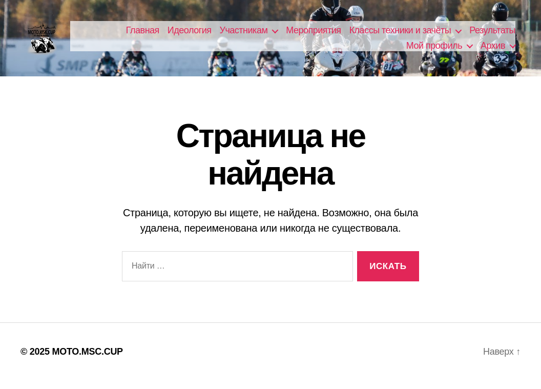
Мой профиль (434, 50)
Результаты (492, 34)
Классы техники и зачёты (400, 34)
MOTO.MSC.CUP (87, 360)
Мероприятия (313, 34)
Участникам (244, 34)
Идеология (190, 34)
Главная (142, 34)
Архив (493, 50)
